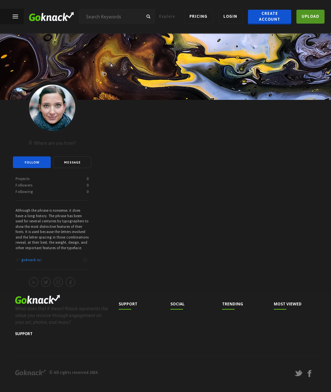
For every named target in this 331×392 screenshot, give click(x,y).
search (148, 16)
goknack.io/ (31, 260)
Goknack (30, 372)
